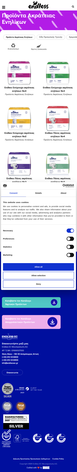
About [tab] (63, 193)
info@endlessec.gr (10, 363)
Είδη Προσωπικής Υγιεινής (50, 37)
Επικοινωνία (12, 372)
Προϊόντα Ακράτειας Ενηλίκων (19, 37)
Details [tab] (38, 193)
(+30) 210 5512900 (10, 360)
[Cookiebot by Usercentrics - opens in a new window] (62, 185)
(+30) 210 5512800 (10, 357)
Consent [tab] (14, 193)
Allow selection (38, 275)
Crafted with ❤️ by (38, 467)
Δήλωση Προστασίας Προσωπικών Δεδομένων (31, 459)
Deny (38, 284)
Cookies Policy (58, 459)
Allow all (39, 267)
